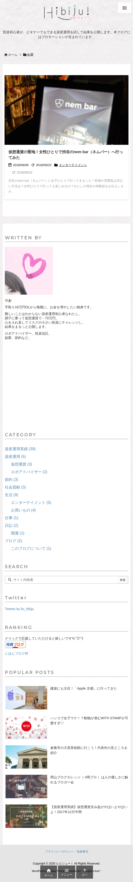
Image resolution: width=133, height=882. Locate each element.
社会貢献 (15, 487)
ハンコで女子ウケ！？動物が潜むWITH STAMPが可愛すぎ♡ (89, 720)
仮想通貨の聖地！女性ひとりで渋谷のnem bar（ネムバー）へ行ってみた (65, 155)
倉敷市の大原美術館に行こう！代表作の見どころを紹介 (88, 750)
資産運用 (15, 457)
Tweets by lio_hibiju (19, 609)
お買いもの (23, 510)
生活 (11, 495)
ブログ (13, 541)
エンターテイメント (73, 165)
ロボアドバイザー (29, 472)
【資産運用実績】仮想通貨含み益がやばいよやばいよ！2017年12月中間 (88, 809)
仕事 (11, 518)
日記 (11, 525)
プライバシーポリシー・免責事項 (66, 851)
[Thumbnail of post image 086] (68, 111)
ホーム (12, 54)
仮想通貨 (21, 464)
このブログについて (31, 548)
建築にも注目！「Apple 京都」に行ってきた (83, 688)
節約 (11, 480)
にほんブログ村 (16, 653)
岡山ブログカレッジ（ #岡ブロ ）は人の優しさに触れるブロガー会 (89, 779)
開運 (17, 533)
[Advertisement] (66, 386)
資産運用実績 (20, 449)
